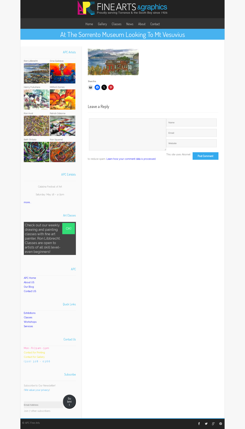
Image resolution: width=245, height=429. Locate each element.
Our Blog (29, 286)
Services (28, 326)
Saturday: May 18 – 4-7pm (50, 194)
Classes (116, 24)
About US (29, 282)
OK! (68, 229)
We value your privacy (36, 390)
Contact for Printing (34, 352)
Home (89, 24)
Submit (69, 401)
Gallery (102, 24)
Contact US (30, 291)
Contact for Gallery (34, 357)
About (141, 24)
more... (27, 202)
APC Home (30, 278)
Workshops (30, 322)
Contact (155, 24)
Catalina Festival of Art (50, 186)
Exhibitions (30, 313)
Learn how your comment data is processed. (131, 159)
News (129, 24)
